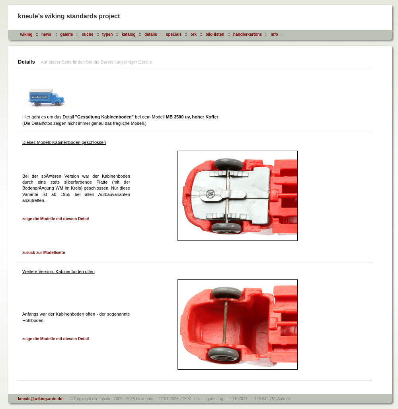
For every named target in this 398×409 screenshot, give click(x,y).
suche (88, 34)
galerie (66, 34)
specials (173, 34)
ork (194, 34)
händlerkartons (247, 34)
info (274, 34)
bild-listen (214, 34)
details (150, 34)
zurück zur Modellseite (43, 252)
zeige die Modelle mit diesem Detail (55, 219)
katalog (129, 34)
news (46, 34)
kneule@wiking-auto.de (40, 399)
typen (107, 34)
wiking (26, 34)
